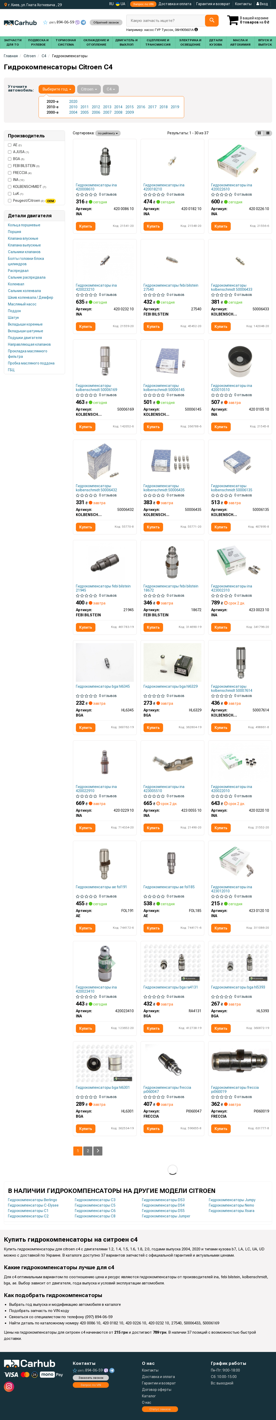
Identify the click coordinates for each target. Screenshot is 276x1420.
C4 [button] (111, 89)
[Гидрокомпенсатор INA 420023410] (105, 963)
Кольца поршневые (24, 225)
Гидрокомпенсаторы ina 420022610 (231, 187)
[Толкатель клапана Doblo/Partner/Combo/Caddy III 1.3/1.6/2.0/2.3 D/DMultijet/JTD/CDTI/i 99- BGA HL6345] (105, 662)
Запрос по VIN (143, 4)
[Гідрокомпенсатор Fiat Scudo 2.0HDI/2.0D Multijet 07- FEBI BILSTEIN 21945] (105, 562)
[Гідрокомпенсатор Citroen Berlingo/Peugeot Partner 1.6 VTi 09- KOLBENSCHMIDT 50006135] (240, 462)
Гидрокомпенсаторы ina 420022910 (96, 789)
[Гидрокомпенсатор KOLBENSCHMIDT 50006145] (172, 361)
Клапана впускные (23, 238)
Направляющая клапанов (29, 344)
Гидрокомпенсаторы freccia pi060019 (235, 1089)
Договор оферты (156, 1390)
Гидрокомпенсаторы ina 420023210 (96, 287)
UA (120, 4)
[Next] (97, 1151)
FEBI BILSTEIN (24, 166)
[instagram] (9, 1387)
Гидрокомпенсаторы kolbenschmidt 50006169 (96, 388)
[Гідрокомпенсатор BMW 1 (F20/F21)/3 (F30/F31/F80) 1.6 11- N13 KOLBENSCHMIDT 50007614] (240, 662)
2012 (96, 107)
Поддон (14, 311)
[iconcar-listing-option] (267, 133)
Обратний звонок (106, 22)
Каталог (149, 1396)
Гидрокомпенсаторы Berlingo (32, 1200)
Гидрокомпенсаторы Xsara (231, 1211)
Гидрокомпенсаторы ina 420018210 (164, 187)
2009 (130, 112)
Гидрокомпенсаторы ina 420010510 (231, 388)
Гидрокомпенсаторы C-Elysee (33, 1205)
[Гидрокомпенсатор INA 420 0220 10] (240, 762)
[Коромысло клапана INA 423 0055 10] (172, 762)
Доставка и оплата (174, 4)
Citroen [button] (89, 89)
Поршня (14, 232)
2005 (85, 112)
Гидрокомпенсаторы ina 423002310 (231, 588)
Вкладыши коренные (25, 324)
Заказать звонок (90, 1378)
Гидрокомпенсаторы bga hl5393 (238, 987)
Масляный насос (22, 304)
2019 (175, 107)
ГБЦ (11, 370)
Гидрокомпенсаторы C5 (95, 1205)
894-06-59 (59, 22)
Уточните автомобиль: (21, 88)
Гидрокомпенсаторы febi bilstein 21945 (103, 588)
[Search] (212, 21)
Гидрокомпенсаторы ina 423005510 (164, 789)
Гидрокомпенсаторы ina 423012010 (231, 889)
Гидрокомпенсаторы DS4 (163, 1205)
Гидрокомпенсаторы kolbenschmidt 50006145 (164, 388)
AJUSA (18, 152)
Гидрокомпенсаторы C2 (28, 1216)
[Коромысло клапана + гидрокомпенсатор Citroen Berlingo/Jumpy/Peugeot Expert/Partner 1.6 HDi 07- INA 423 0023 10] (240, 562)
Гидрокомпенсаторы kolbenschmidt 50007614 (231, 688)
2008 (118, 112)
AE (15, 145)
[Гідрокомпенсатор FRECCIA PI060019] (240, 1061)
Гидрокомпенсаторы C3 (95, 1200)
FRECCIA (20, 173)
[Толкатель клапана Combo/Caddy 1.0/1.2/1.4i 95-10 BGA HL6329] (172, 662)
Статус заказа (160, 1409)
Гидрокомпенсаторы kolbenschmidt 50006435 (164, 488)
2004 (73, 112)
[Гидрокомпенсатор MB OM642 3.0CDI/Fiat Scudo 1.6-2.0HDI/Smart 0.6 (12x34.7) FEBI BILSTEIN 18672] (172, 562)
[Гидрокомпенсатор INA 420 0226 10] (240, 161)
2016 (141, 107)
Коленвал (16, 284)
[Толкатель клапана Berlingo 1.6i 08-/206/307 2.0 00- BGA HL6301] (105, 1063)
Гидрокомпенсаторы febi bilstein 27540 (171, 287)
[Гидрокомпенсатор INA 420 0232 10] (105, 261)
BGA (16, 159)
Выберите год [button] (56, 89)
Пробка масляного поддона (31, 363)
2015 (130, 107)
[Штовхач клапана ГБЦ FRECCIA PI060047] (172, 1064)
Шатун (13, 317)
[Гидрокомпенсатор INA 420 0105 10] (240, 361)
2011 (85, 107)
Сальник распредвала (27, 277)
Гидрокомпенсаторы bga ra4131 (171, 987)
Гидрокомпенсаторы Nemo (231, 1205)
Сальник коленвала (24, 291)
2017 (152, 107)
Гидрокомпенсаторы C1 (28, 1211)
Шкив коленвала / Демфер (30, 297)
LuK (15, 194)
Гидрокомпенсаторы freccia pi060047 (167, 1089)
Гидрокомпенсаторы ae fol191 (101, 887)
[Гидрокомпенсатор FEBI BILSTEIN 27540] (172, 261)
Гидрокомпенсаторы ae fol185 (169, 887)
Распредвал (18, 271)
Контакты (243, 4)
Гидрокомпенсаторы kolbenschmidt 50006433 (231, 287)
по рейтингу (108, 133)
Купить (85, 226)
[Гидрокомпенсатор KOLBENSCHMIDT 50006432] (105, 462)
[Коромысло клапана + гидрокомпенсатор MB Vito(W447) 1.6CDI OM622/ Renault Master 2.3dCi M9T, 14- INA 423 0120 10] (240, 863)
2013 (107, 107)
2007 (107, 112)
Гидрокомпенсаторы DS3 (163, 1200)
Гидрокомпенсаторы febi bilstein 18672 (171, 588)
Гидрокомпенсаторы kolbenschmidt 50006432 (96, 488)
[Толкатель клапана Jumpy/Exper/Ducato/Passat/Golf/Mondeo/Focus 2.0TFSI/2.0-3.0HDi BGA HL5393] (240, 963)
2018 (163, 107)
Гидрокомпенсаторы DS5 (163, 1211)
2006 (96, 112)
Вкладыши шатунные (25, 331)
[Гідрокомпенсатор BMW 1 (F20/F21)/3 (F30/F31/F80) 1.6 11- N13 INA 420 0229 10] (105, 762)
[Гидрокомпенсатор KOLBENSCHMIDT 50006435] (172, 462)
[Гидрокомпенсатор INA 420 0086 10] (104, 161)
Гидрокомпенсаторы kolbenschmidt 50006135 (231, 488)
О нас (146, 1402)
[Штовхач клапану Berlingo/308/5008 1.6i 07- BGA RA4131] (172, 963)
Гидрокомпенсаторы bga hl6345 (103, 686)
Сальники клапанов (24, 252)
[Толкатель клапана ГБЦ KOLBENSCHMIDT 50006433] (240, 261)
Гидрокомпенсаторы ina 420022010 (231, 789)
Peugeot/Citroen (32, 200)
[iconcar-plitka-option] (259, 133)
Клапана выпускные (24, 245)
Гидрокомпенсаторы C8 (95, 1216)
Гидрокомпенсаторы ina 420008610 (96, 187)
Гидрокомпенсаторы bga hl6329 (171, 686)
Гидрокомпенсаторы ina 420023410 (96, 989)
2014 (118, 107)
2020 (73, 101)
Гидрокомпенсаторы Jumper (166, 1216)
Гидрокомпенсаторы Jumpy (232, 1200)
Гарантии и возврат (159, 1383)
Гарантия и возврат (213, 4)
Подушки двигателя (25, 338)
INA (16, 180)
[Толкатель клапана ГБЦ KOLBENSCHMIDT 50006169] (105, 361)
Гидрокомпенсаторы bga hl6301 (103, 1087)
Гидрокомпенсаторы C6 (95, 1211)
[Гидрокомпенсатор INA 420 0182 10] (172, 161)
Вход (262, 4)
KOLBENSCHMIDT (27, 187)
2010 (73, 107)
